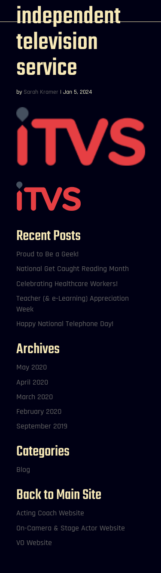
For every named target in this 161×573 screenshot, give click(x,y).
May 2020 (31, 367)
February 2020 (38, 411)
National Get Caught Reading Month (72, 269)
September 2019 (41, 426)
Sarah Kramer (41, 92)
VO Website (34, 543)
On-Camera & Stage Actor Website (70, 528)
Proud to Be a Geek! (47, 254)
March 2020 (34, 397)
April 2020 (32, 382)
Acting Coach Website (50, 513)
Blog (23, 469)
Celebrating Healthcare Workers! (67, 284)
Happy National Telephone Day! (64, 324)
